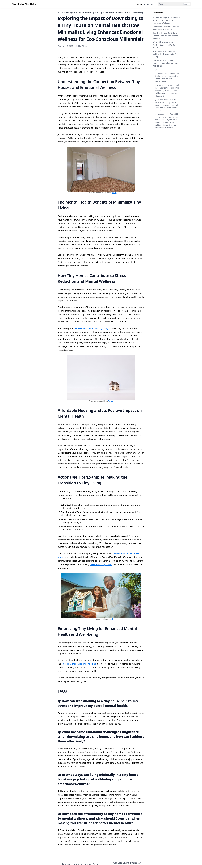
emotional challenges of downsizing (78, 663)
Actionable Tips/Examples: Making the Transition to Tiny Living (165, 54)
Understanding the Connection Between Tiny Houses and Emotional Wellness (166, 20)
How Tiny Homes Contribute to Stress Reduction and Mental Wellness (166, 36)
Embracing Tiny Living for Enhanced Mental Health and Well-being (165, 63)
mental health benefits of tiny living (91, 328)
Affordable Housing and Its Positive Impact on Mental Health (164, 45)
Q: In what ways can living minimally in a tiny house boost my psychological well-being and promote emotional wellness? (167, 105)
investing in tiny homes (101, 564)
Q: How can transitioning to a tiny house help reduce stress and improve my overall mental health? (167, 77)
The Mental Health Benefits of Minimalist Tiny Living (166, 27)
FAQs (155, 69)
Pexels (114, 193)
